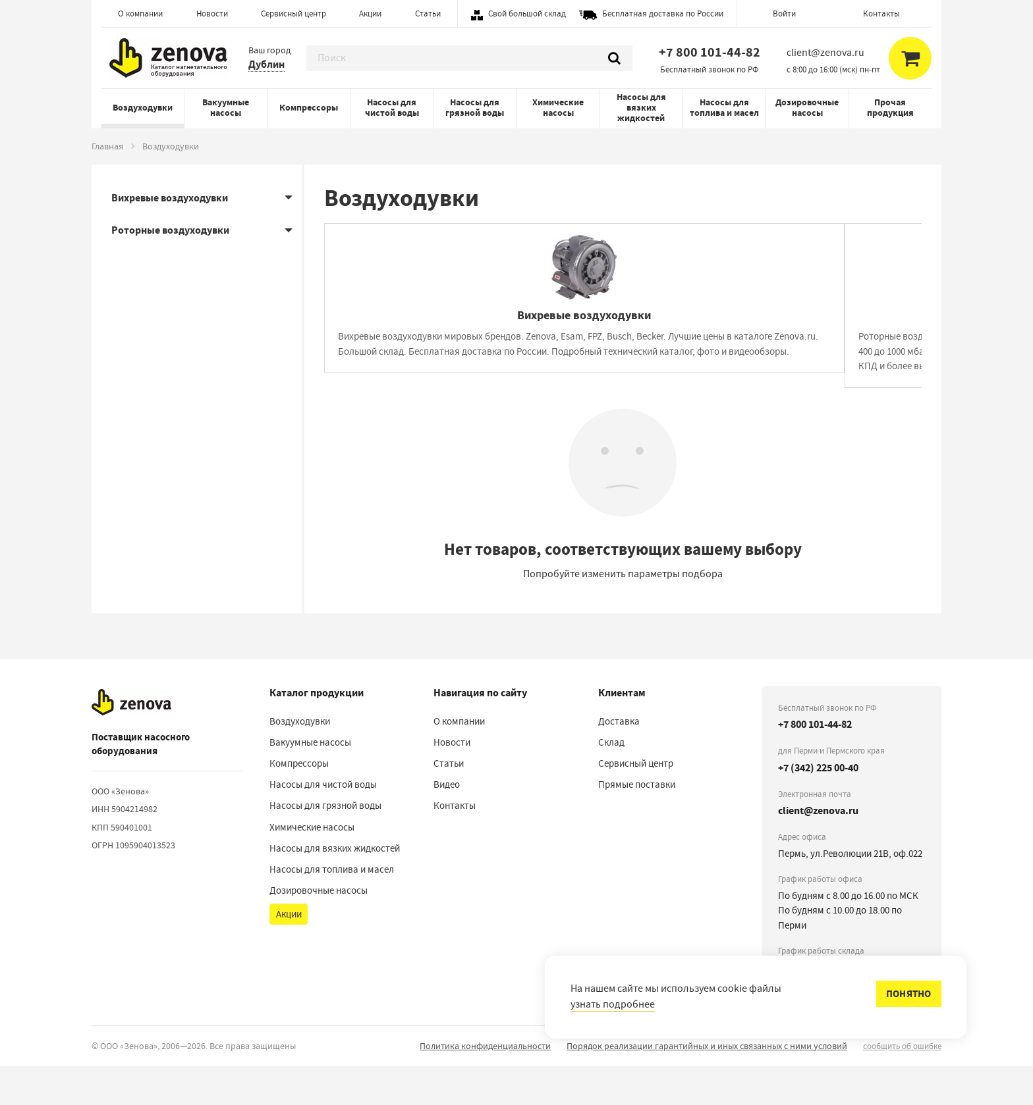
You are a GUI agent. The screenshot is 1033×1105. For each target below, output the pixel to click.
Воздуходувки (143, 107)
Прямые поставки (636, 824)
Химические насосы (558, 107)
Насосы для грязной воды (474, 107)
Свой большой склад (527, 13)
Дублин (266, 64)
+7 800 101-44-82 (709, 52)
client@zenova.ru (818, 850)
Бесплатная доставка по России (662, 13)
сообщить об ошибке (902, 1085)
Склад (611, 781)
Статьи (428, 13)
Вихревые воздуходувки (169, 198)
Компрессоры (308, 107)
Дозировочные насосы (807, 107)
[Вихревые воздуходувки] (469, 329)
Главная (107, 146)
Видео (446, 824)
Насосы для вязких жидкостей (641, 107)
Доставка (619, 760)
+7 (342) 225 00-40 (818, 806)
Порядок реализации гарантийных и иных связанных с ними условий (707, 1085)
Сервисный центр (293, 13)
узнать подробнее (613, 1004)
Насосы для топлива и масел (724, 107)
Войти (784, 13)
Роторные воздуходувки (170, 230)
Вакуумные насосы (225, 107)
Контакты (881, 13)
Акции (370, 13)
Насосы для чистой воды (392, 107)
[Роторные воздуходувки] (776, 329)
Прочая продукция (890, 107)
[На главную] (131, 741)
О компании (140, 13)
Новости (212, 13)
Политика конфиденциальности (485, 1085)
